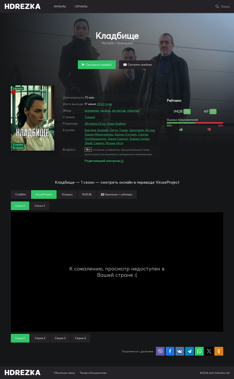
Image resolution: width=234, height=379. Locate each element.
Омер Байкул (116, 123)
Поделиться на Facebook (170, 351)
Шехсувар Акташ (142, 130)
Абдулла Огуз (95, 123)
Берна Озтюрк (126, 134)
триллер (133, 110)
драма (105, 110)
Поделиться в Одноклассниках (218, 351)
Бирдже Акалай (96, 130)
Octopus (67, 194)
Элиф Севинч (94, 143)
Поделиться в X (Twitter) (209, 351)
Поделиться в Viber (160, 351)
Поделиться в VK (179, 351)
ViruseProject (43, 194)
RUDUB (87, 194)
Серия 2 (40, 338)
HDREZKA (22, 6)
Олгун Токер (119, 130)
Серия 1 (20, 338)
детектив (119, 110)
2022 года (104, 104)
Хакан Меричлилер (99, 134)
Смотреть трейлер (140, 64)
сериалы (81, 6)
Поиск (225, 6)
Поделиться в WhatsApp (199, 351)
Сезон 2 (39, 205)
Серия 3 (60, 338)
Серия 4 (80, 338)
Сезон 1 (20, 205)
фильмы (60, 6)
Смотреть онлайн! (98, 64)
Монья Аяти (114, 143)
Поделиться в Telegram (189, 351)
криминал (92, 110)
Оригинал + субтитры (116, 194)
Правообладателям (93, 372)
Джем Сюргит (118, 139)
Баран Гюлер (139, 139)
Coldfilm (20, 194)
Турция (90, 117)
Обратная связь (64, 372)
